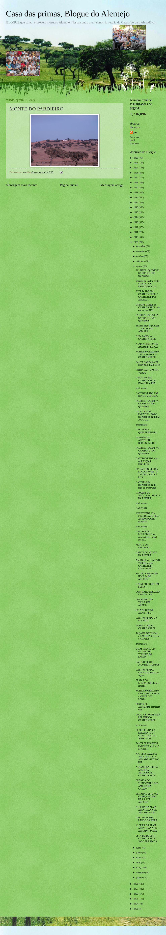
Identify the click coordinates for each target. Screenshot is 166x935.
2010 (136, 237)
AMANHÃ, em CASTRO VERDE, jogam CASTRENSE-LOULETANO (148, 564)
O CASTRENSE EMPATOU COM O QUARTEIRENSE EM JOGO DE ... (148, 415)
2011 (136, 232)
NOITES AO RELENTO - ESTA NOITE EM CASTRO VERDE (147, 354)
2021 (136, 182)
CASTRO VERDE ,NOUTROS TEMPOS (147, 663)
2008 (136, 884)
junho (139, 852)
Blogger (101, 928)
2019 (136, 192)
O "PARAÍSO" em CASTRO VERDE (146, 337)
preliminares (141, 388)
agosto (139, 266)
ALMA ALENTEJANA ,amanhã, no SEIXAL (147, 345)
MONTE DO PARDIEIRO (143, 546)
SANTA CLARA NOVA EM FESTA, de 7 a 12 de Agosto (147, 746)
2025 (136, 162)
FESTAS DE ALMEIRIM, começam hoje (148, 707)
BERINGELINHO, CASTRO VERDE (146, 627)
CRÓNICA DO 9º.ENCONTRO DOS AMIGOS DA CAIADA (147, 784)
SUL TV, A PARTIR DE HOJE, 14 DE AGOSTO (147, 576)
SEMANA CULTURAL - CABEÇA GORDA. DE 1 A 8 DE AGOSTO (147, 798)
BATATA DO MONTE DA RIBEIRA (146, 554)
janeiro (139, 877)
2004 (136, 903)
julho (139, 848)
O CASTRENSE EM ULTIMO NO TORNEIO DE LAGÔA (145, 653)
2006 (136, 894)
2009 (136, 242)
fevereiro (140, 872)
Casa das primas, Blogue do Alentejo (68, 13)
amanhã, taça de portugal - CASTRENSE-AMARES (147, 328)
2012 (136, 227)
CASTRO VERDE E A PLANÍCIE (146, 619)
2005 (136, 898)
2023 (136, 172)
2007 (136, 889)
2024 (136, 167)
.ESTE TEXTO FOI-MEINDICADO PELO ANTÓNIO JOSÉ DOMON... (147, 517)
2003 (136, 909)
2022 (136, 177)
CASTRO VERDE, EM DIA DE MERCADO (147, 394)
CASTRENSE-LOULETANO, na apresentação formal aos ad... (146, 535)
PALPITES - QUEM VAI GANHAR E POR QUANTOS (147, 273)
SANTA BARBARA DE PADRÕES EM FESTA (148, 363)
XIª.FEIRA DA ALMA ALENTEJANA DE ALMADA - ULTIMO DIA (147, 758)
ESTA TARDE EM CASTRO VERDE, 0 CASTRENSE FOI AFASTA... (147, 295)
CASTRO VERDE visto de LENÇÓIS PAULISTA (147, 461)
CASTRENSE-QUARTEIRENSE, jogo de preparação (146, 485)
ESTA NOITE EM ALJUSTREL (144, 611)
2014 (136, 217)
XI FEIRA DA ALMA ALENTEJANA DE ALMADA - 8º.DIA (146, 828)
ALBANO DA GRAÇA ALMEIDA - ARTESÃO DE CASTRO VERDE (147, 771)
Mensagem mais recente (21, 185)
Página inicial (69, 185)
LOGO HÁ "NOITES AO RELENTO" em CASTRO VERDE (147, 717)
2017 (136, 202)
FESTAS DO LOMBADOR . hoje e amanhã (147, 683)
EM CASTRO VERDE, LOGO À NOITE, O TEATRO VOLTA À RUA (147, 473)
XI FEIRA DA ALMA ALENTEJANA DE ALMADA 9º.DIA (146, 810)
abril (138, 862)
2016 (136, 207)
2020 (136, 187)
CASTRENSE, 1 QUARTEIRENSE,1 (146, 431)
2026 (136, 158)
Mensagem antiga (111, 185)
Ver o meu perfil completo (135, 140)
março (139, 867)
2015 (136, 212)
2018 (136, 197)
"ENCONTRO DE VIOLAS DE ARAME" (144, 602)
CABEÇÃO (141, 508)
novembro (141, 251)
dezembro (141, 246)
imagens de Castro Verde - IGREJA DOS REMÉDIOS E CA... (148, 284)
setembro (140, 261)
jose (135, 132)
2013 (136, 222)
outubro (140, 256)
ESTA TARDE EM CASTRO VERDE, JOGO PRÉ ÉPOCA (146, 839)
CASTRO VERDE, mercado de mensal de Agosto (147, 673)
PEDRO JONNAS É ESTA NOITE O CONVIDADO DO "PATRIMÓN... (146, 734)
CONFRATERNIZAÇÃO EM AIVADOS (148, 593)
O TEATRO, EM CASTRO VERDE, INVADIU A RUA (146, 380)
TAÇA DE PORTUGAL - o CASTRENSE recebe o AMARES (148, 636)
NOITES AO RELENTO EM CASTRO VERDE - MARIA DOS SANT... (148, 694)
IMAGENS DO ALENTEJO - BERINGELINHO (145, 440)
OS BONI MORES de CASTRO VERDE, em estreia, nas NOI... (147, 308)
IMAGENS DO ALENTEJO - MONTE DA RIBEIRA (148, 496)
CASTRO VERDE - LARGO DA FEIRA (146, 819)
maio (139, 857)
